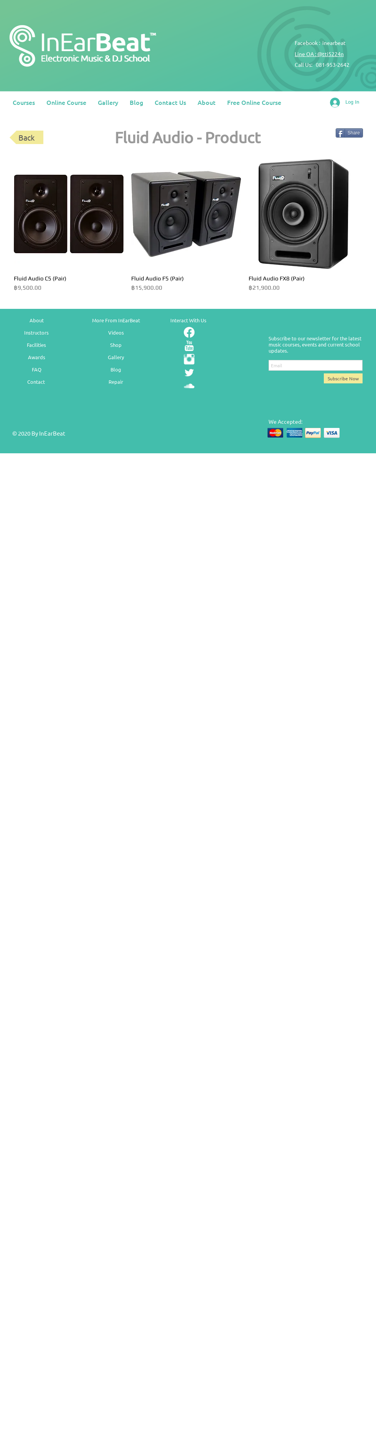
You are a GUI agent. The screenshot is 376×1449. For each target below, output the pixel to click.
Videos (116, 332)
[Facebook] (189, 332)
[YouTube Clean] (189, 345)
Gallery (116, 357)
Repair (116, 381)
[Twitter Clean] (189, 372)
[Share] (349, 133)
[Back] (26, 137)
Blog (115, 369)
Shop (116, 345)
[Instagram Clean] (189, 359)
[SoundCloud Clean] (189, 386)
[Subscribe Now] (343, 378)
